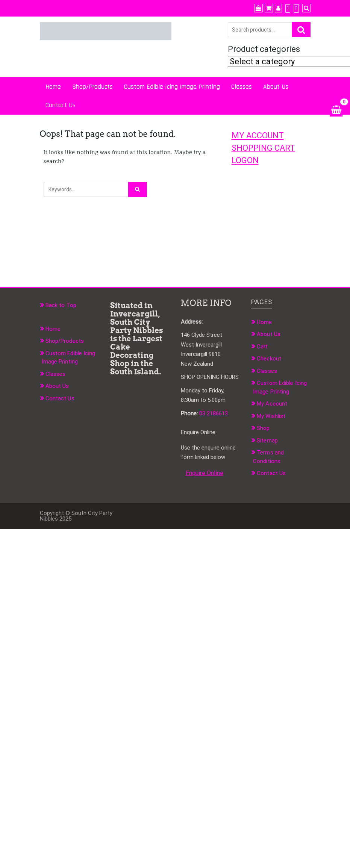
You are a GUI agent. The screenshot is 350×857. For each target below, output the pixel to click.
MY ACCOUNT (258, 135)
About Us (275, 86)
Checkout (269, 358)
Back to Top (60, 305)
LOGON (245, 160)
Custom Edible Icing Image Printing (172, 86)
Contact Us (60, 105)
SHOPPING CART (263, 148)
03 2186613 (213, 413)
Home (53, 86)
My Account (272, 403)
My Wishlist (271, 416)
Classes (241, 86)
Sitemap (267, 440)
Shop (263, 428)
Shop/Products (92, 86)
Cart (262, 346)
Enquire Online (204, 473)
